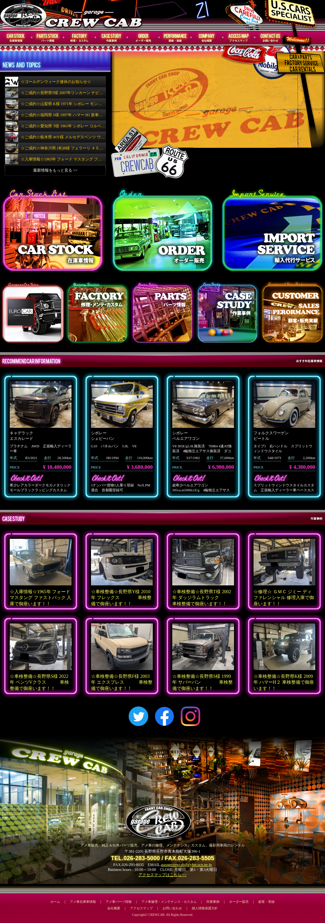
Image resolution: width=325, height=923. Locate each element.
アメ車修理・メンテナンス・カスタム (169, 901)
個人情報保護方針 (205, 908)
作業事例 (111, 38)
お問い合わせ (270, 38)
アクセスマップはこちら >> (162, 875)
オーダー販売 (143, 38)
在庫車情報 (16, 38)
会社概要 (207, 38)
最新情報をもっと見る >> (55, 170)
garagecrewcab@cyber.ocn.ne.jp (186, 864)
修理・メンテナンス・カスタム (80, 38)
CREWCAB (23, 15)
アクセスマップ (239, 38)
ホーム (55, 901)
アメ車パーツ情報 (119, 901)
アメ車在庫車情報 (83, 901)
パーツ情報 (48, 38)
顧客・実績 (175, 38)
